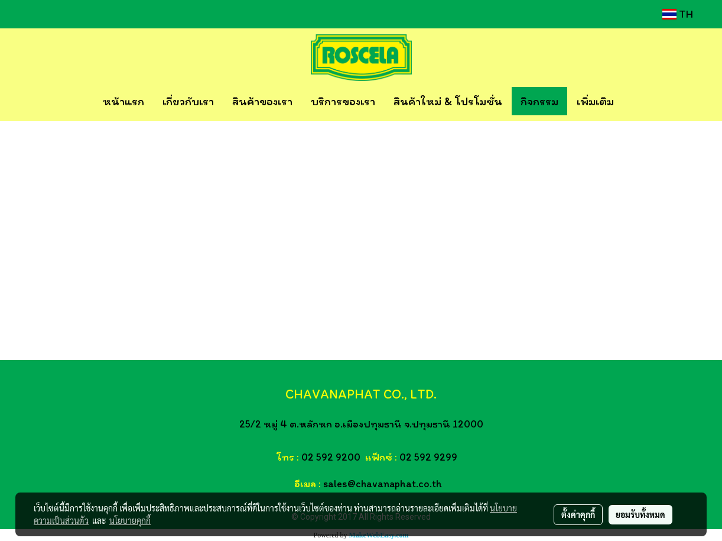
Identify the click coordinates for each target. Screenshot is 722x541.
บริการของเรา (343, 101)
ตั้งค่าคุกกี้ (578, 514)
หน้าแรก (123, 101)
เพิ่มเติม (595, 101)
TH (677, 14)
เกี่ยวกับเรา (188, 101)
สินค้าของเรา (262, 101)
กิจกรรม (539, 101)
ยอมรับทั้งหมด (640, 514)
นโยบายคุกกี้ (130, 520)
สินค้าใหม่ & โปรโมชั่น (447, 101)
